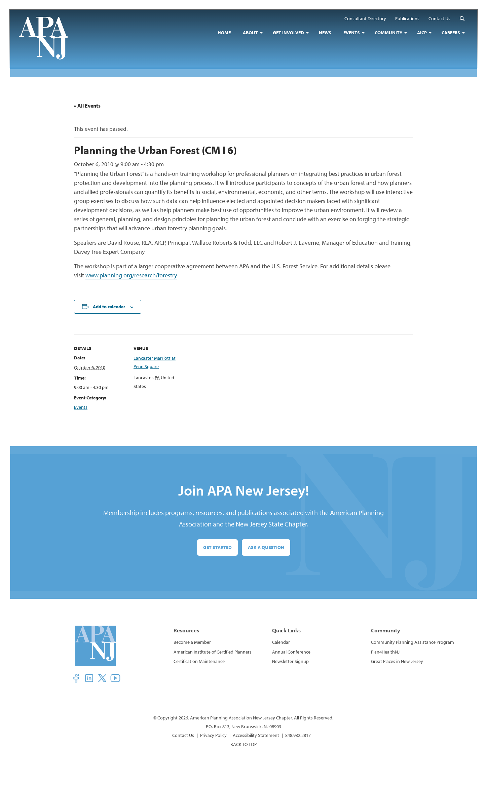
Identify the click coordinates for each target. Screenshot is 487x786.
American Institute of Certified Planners (213, 652)
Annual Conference (291, 652)
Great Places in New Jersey (397, 661)
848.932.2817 (298, 735)
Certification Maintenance (199, 661)
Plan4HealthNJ (385, 652)
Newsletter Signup (290, 661)
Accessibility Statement (256, 735)
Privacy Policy (213, 735)
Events (80, 407)
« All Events (87, 105)
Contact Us (183, 735)
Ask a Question (266, 547)
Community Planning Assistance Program (412, 642)
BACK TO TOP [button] (243, 744)
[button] (461, 19)
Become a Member (192, 642)
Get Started (217, 547)
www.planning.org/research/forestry (131, 275)
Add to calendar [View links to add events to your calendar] (109, 307)
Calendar (281, 642)
